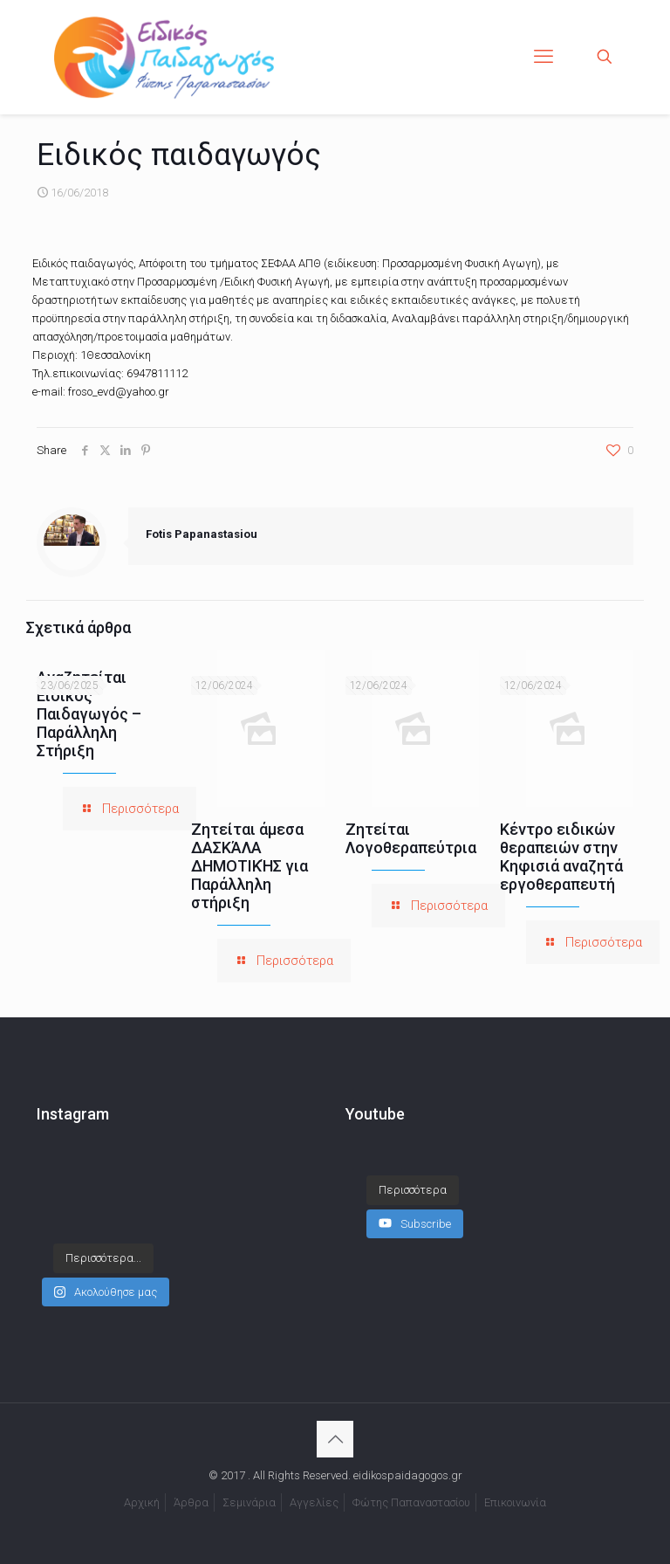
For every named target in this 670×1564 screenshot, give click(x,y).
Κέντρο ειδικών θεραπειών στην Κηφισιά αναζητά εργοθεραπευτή (561, 856)
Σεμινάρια (249, 1502)
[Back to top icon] (335, 1439)
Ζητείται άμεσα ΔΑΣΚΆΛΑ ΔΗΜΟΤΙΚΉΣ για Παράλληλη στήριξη (249, 866)
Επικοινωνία (515, 1502)
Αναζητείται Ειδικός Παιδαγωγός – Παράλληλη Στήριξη (89, 714)
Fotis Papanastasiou (201, 534)
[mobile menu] (543, 57)
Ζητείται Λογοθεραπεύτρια (410, 838)
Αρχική (142, 1502)
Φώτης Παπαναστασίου (411, 1502)
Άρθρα (191, 1502)
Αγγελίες (314, 1502)
